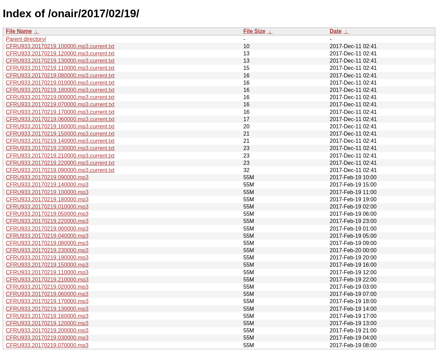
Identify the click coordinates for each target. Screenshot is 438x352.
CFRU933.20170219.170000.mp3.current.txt (60, 112)
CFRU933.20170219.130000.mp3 (47, 309)
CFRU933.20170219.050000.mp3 (47, 214)
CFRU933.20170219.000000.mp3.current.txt (60, 97)
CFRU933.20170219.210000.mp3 (47, 279)
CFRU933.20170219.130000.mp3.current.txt (60, 61)
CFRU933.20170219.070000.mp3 (47, 345)
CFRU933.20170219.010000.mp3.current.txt (60, 83)
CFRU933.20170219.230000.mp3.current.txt (60, 148)
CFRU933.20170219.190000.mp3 (47, 257)
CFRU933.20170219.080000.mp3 (47, 243)
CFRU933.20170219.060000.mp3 (47, 294)
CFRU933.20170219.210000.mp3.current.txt (60, 156)
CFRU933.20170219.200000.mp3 (47, 330)
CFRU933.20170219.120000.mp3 (47, 323)
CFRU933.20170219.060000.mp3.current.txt (60, 119)
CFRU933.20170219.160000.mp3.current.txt (60, 126)
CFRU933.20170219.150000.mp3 (47, 265)
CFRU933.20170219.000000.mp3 (47, 229)
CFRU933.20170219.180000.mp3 (47, 199)
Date (336, 31)
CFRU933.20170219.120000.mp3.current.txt (60, 53)
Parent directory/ (26, 39)
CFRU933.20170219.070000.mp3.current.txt (60, 104)
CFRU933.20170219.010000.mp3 (47, 207)
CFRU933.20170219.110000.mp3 (47, 272)
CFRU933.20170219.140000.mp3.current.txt (60, 141)
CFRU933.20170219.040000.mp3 (47, 236)
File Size (254, 31)
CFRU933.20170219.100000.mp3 (47, 192)
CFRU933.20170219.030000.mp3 (47, 338)
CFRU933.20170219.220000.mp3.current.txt (60, 163)
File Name (19, 31)
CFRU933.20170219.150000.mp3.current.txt (60, 134)
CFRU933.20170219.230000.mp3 (47, 250)
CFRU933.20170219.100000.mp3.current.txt (60, 46)
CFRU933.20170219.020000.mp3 (47, 287)
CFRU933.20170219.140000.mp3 (47, 185)
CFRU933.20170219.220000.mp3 (47, 221)
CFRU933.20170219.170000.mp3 (47, 301)
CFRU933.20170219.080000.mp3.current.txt (60, 75)
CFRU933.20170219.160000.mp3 (47, 316)
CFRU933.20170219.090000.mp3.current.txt (60, 170)
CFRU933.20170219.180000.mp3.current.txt (60, 90)
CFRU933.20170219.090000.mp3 (47, 177)
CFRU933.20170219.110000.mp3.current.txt (60, 68)
